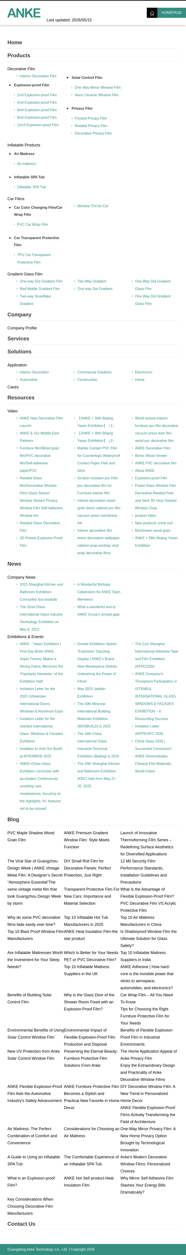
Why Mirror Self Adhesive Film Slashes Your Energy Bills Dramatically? (146, 1185)
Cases (13, 387)
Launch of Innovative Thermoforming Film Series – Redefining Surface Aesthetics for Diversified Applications (146, 843)
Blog (13, 819)
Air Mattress (24, 154)
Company (19, 314)
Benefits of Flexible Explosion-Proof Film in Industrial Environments (146, 1037)
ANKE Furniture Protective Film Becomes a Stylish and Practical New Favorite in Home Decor (91, 1097)
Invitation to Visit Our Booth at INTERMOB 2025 (41, 752)
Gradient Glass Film (25, 274)
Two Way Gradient (91, 281)
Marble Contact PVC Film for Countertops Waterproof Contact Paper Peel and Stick (98, 459)
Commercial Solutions (94, 372)
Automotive (28, 380)
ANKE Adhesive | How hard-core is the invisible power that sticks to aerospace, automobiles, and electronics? (146, 977)
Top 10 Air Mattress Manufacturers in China (140, 921)
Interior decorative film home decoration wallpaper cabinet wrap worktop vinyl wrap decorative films (98, 542)
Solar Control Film (87, 77)
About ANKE (145, 470)
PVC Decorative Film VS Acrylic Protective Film (148, 907)
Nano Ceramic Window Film (96, 95)
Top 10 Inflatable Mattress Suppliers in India (143, 956)
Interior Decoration (34, 372)
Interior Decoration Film (38, 76)
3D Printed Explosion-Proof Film (41, 541)
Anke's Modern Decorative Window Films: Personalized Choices (145, 1164)
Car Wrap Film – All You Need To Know (146, 998)
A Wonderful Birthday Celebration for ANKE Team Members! (98, 592)
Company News (21, 577)
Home (14, 42)
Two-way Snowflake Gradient (35, 300)
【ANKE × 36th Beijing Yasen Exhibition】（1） (96, 422)
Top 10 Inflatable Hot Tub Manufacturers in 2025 (86, 921)
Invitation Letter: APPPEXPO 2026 (149, 730)
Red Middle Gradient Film (40, 289)
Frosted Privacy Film (91, 118)
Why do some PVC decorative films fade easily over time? (33, 921)
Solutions (19, 351)
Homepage (172, 13)
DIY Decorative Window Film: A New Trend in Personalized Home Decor (147, 1093)
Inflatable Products (23, 145)
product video (145, 515)
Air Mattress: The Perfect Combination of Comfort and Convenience (32, 1136)
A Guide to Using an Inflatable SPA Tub (33, 1160)
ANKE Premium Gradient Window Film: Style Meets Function (87, 840)
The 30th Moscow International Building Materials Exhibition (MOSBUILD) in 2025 (94, 715)
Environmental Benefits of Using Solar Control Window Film (35, 1033)
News (14, 564)
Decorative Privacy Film (93, 133)
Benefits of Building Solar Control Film (29, 998)
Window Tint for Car (92, 206)
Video (12, 411)
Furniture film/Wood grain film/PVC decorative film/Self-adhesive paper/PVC (39, 459)
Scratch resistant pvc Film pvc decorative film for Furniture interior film (97, 485)
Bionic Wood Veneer (151, 456)
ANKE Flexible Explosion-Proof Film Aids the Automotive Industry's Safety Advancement (34, 1093)
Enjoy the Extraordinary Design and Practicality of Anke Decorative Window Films (147, 1072)
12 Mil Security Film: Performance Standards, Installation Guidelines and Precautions (143, 871)
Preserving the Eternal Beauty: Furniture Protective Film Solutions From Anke (91, 1058)
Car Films (15, 199)
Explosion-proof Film (31, 85)
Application (17, 365)
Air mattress (26, 164)
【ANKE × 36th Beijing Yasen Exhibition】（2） (96, 437)
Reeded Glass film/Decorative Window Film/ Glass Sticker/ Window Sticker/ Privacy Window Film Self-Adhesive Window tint (41, 496)
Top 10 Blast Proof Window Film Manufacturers (35, 935)
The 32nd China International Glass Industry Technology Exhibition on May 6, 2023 (41, 618)
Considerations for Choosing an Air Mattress (91, 1132)
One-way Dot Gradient (94, 289)
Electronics (143, 372)
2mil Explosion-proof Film (37, 95)
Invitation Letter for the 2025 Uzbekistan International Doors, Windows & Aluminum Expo (41, 700)
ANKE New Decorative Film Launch (41, 422)
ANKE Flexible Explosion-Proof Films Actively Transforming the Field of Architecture (147, 1115)
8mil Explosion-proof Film (37, 117)
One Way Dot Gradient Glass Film (153, 285)
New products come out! (154, 523)
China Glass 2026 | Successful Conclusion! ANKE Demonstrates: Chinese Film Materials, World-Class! (153, 756)
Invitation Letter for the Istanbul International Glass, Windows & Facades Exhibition (41, 730)
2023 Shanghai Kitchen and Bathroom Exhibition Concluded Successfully (41, 592)
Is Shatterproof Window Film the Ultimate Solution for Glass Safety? (148, 938)
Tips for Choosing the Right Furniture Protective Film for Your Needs (144, 1016)
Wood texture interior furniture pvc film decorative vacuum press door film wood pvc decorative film (156, 429)
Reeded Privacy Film (91, 126)
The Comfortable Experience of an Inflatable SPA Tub (91, 1160)
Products (18, 55)
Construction (87, 380)
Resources (21, 397)
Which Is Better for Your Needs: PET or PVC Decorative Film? (91, 956)
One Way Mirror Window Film (98, 87)
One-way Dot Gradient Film (41, 281)
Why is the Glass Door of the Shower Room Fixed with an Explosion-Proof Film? (89, 1002)
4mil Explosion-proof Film (37, 102)
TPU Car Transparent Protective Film (34, 258)
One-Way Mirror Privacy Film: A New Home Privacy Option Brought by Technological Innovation (147, 1139)
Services (18, 338)
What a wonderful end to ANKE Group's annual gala (98, 610)
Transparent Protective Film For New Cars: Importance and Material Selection (91, 896)
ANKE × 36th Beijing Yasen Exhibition (156, 541)
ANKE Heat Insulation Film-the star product (91, 935)
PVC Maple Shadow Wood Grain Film (30, 836)
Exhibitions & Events (25, 637)
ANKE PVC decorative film (156, 463)
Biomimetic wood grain (153, 530)
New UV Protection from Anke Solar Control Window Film (33, 1055)
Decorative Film (21, 69)
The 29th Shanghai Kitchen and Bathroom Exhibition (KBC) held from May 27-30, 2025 (98, 775)
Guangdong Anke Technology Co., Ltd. (37, 1249)
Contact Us (21, 1224)
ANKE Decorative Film (152, 448)
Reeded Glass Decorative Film (40, 526)
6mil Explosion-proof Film (37, 110)
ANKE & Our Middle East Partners (39, 437)
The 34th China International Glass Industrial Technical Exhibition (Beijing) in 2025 (98, 745)
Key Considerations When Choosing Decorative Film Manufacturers (30, 1206)
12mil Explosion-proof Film (38, 125)
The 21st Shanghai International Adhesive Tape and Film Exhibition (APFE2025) (156, 655)
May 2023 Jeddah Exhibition (91, 692)
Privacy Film (82, 108)
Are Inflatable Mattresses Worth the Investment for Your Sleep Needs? (35, 959)
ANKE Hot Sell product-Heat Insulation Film (89, 1181)
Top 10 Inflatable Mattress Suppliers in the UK (86, 970)
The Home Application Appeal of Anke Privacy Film (148, 1055)
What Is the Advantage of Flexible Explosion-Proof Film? (147, 893)
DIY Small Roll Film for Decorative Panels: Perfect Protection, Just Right (87, 868)
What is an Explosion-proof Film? (31, 1181)
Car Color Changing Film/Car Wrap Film (38, 211)
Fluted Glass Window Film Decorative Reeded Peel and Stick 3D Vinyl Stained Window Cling (156, 497)
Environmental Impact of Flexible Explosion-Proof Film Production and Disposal (89, 1037)
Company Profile (22, 328)
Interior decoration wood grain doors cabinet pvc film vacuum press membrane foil (98, 512)
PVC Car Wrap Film (32, 224)
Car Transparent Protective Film (36, 241)
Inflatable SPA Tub (29, 177)
